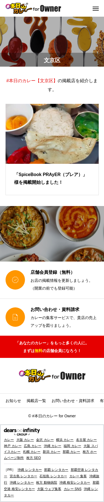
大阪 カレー (25, 440)
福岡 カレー (72, 446)
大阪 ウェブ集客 (49, 489)
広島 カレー (32, 446)
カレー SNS (73, 489)
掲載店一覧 (36, 400)
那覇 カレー (71, 452)
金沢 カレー (45, 440)
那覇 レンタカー (56, 470)
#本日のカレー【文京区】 (32, 80)
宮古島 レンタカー (23, 476)
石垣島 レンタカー (53, 476)
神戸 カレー (12, 446)
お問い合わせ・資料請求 (73, 400)
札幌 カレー (31, 452)
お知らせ (13, 400)
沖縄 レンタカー (29, 470)
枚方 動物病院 (46, 483)
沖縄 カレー (52, 446)
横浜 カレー (64, 440)
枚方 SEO (33, 458)
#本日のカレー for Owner (54, 416)
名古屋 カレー (86, 440)
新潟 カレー (51, 452)
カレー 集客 (78, 476)
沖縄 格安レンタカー (74, 483)
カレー (9, 440)
